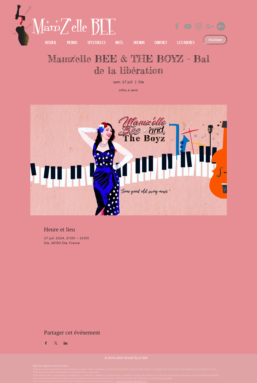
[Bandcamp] (221, 26)
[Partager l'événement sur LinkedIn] (65, 343)
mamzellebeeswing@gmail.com (131, 381)
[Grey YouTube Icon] (188, 26)
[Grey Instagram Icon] (199, 26)
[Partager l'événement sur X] (56, 343)
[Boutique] (215, 40)
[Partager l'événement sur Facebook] (46, 343)
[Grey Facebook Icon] (176, 26)
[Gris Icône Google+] (210, 26)
